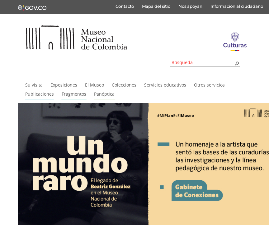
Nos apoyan (190, 6)
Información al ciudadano (236, 6)
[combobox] (203, 62)
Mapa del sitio (156, 6)
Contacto (125, 6)
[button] (237, 63)
